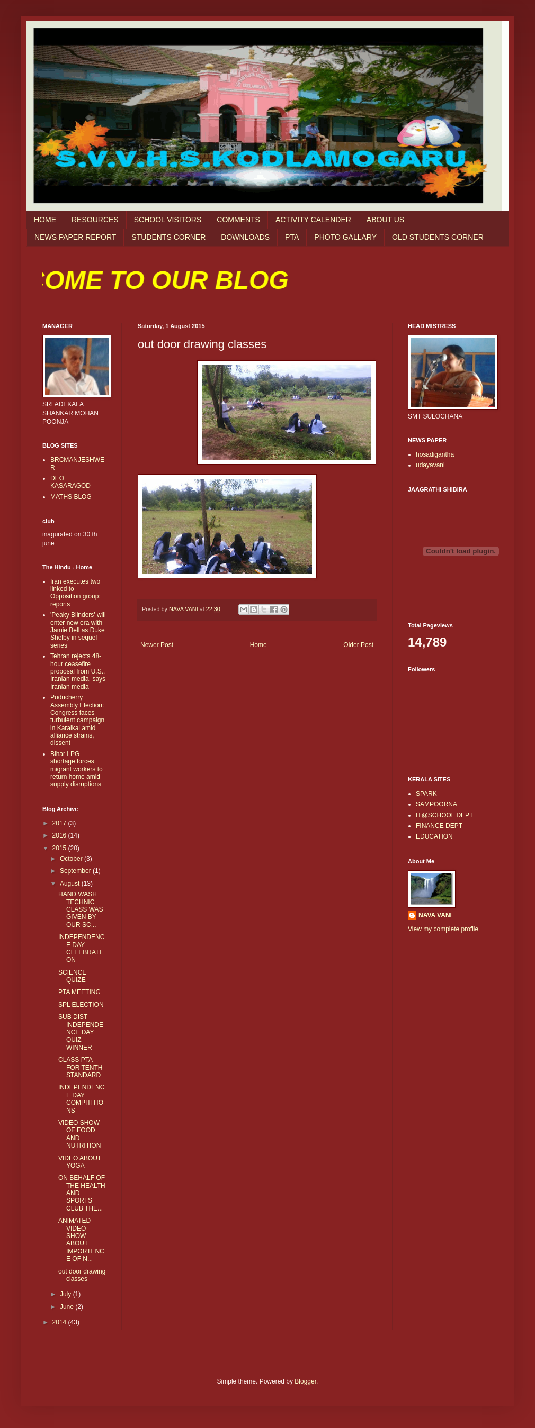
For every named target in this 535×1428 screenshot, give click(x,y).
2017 (60, 823)
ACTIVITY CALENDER (313, 219)
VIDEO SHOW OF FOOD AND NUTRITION (79, 1134)
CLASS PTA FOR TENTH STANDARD (80, 1067)
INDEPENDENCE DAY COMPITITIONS (81, 1099)
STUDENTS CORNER (168, 237)
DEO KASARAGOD (70, 482)
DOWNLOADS (245, 237)
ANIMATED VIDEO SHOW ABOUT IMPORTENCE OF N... (81, 1239)
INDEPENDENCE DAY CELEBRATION (81, 948)
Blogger (305, 1381)
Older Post (358, 645)
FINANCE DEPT (439, 826)
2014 (60, 1322)
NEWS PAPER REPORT (75, 237)
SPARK (426, 793)
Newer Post (156, 645)
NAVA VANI (435, 915)
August (71, 883)
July (66, 1294)
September (76, 871)
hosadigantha (435, 454)
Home (258, 645)
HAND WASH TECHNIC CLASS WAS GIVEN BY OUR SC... (80, 909)
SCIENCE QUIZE (72, 976)
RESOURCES (95, 219)
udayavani (430, 465)
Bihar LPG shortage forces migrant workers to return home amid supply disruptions (76, 769)
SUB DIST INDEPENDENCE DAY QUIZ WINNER (80, 1032)
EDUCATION (434, 836)
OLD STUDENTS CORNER (438, 237)
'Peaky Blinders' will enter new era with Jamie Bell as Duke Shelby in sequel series (78, 630)
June (67, 1307)
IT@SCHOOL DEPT (444, 815)
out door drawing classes (81, 1275)
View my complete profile (443, 929)
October (72, 858)
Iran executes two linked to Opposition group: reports (75, 593)
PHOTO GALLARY (345, 237)
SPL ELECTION (81, 1004)
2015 (60, 848)
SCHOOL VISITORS (168, 219)
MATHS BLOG (71, 497)
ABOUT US (385, 219)
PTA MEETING (79, 992)
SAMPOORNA (436, 804)
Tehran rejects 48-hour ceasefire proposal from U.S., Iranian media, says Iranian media (77, 671)
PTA (292, 237)
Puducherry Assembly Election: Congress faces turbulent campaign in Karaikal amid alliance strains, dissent (77, 720)
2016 (60, 835)
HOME (45, 219)
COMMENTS (238, 219)
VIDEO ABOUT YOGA (79, 1161)
